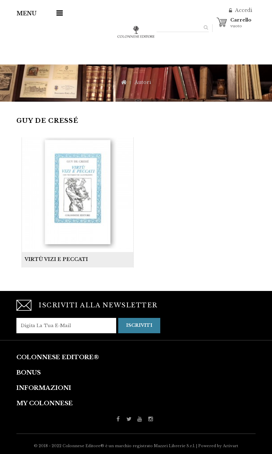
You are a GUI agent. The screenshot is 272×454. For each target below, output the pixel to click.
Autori (143, 82)
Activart (230, 445)
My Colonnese (44, 403)
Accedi (243, 10)
